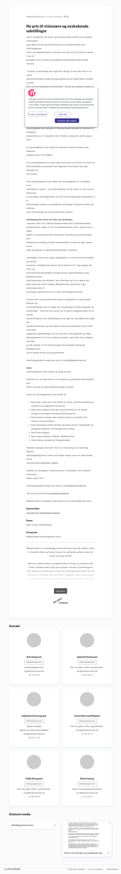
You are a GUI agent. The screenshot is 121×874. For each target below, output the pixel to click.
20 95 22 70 (34, 737)
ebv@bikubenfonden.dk (34, 733)
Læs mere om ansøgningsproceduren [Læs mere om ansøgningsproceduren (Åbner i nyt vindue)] (43, 512)
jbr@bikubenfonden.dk (87, 671)
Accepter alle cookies (67, 121)
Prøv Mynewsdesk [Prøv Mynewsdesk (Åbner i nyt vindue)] (76, 869)
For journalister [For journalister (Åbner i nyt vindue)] (96, 869)
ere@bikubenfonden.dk (33, 792)
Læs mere (60, 591)
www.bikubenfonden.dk (58, 493)
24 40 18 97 (87, 675)
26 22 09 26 (34, 675)
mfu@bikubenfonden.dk (87, 792)
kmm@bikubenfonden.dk (87, 730)
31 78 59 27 (87, 796)
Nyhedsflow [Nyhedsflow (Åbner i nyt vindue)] (112, 869)
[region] (61, 107)
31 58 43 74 (87, 733)
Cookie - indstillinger (38, 114)
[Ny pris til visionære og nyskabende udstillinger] (87, 835)
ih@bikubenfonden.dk (34, 671)
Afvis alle (63, 114)
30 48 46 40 (34, 796)
